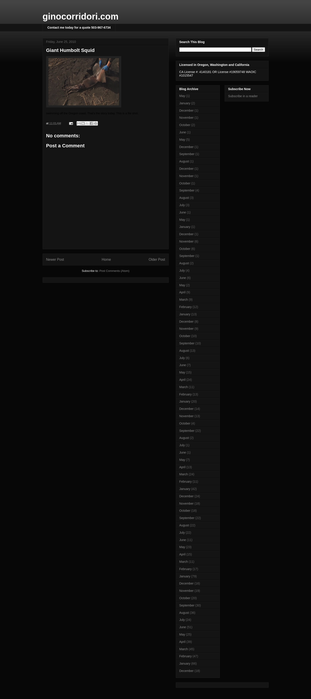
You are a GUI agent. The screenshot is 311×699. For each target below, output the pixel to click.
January (184, 103)
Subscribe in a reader (243, 96)
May (182, 96)
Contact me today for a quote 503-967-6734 (79, 27)
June (182, 132)
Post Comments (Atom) (114, 270)
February (185, 307)
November (186, 117)
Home (106, 259)
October (184, 125)
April (182, 292)
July (182, 205)
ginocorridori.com (81, 16)
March (183, 299)
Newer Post (55, 259)
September (186, 154)
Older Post (157, 259)
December (186, 110)
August (184, 161)
